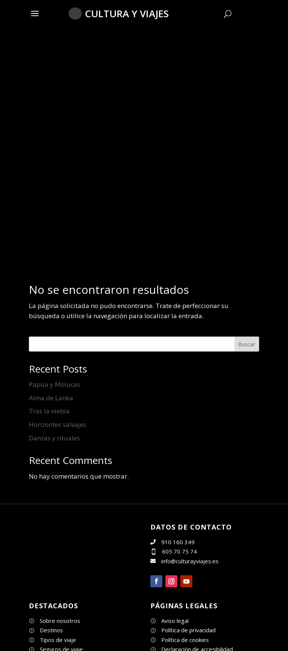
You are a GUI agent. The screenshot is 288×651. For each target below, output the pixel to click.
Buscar (246, 344)
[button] (35, 13)
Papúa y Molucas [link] (54, 384)
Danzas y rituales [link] (54, 438)
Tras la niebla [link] (49, 411)
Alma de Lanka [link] (51, 398)
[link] (57, 577)
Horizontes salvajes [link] (57, 424)
